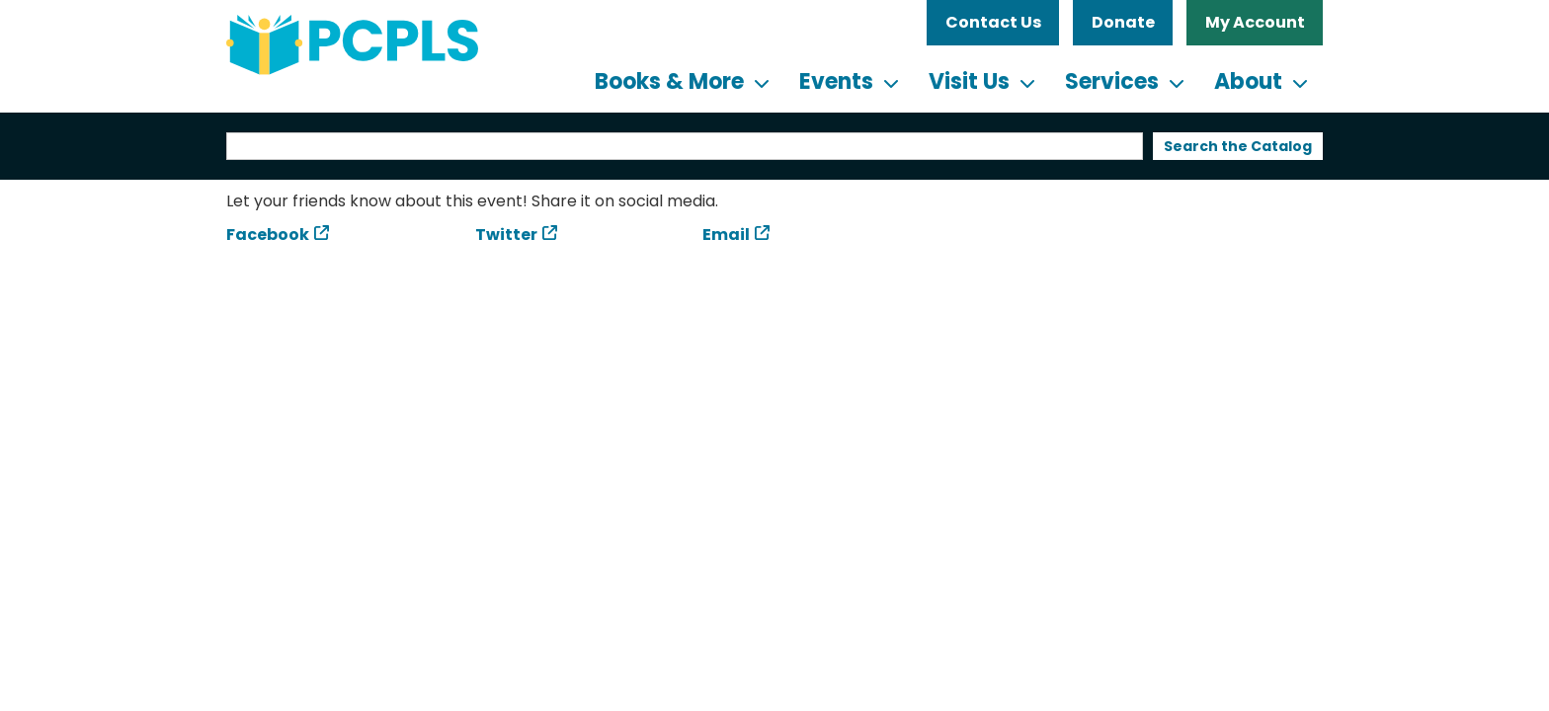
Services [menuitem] (1112, 81)
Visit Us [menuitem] (969, 81)
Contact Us (993, 22)
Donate (1123, 22)
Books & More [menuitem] (669, 81)
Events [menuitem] (836, 81)
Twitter (506, 234)
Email (726, 234)
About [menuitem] (1248, 81)
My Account (1255, 22)
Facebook (267, 234)
